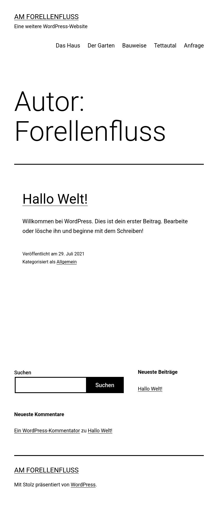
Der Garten (101, 45)
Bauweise (134, 45)
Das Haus (68, 45)
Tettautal (165, 45)
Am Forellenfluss (46, 17)
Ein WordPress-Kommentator (47, 430)
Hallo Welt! (55, 199)
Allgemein (66, 262)
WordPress (83, 485)
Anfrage (194, 45)
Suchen (22, 372)
